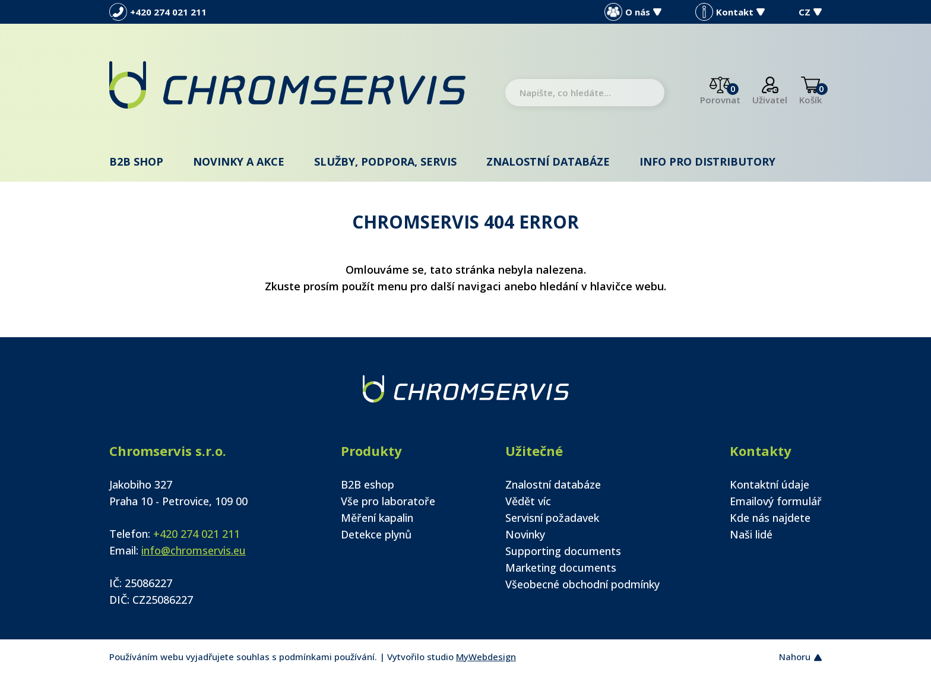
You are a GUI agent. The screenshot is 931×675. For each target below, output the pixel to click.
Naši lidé (751, 534)
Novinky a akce (238, 161)
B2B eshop (367, 484)
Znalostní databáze (548, 161)
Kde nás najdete (770, 518)
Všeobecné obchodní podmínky (582, 584)
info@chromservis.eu (193, 550)
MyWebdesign (486, 657)
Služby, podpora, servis (385, 161)
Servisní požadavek (552, 518)
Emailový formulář (776, 501)
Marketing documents (560, 567)
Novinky (525, 534)
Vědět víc (528, 501)
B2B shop (136, 161)
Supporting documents (563, 551)
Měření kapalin (377, 518)
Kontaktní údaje (769, 484)
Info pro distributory (707, 161)
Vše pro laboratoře (388, 501)
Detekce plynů (376, 534)
